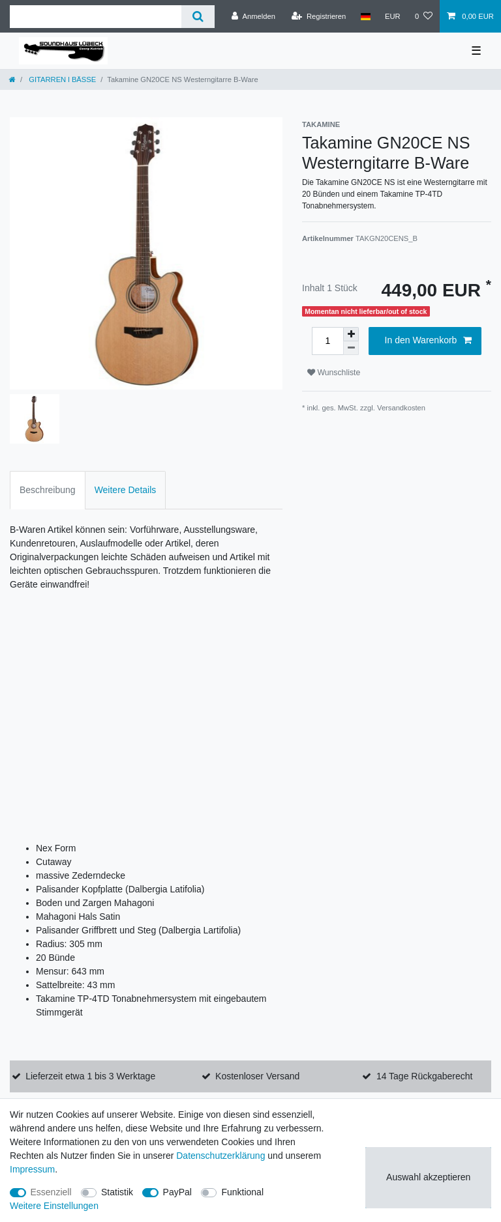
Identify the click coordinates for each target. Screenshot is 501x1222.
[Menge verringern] (351, 348)
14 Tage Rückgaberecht (424, 1076)
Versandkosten (401, 408)
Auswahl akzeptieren (428, 1177)
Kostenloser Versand (257, 1076)
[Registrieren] (318, 16)
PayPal (177, 1192)
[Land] (365, 16)
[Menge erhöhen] (351, 334)
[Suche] (198, 16)
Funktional (242, 1192)
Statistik (117, 1192)
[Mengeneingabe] (327, 341)
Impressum (32, 1169)
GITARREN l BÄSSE (61, 79)
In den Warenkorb (428, 341)
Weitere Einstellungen (54, 1206)
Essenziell (51, 1192)
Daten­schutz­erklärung (220, 1155)
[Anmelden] (253, 16)
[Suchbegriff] (95, 16)
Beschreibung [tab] (48, 490)
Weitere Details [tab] (126, 490)
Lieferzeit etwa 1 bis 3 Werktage (90, 1076)
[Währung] (393, 16)
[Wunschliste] (424, 16)
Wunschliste (333, 372)
